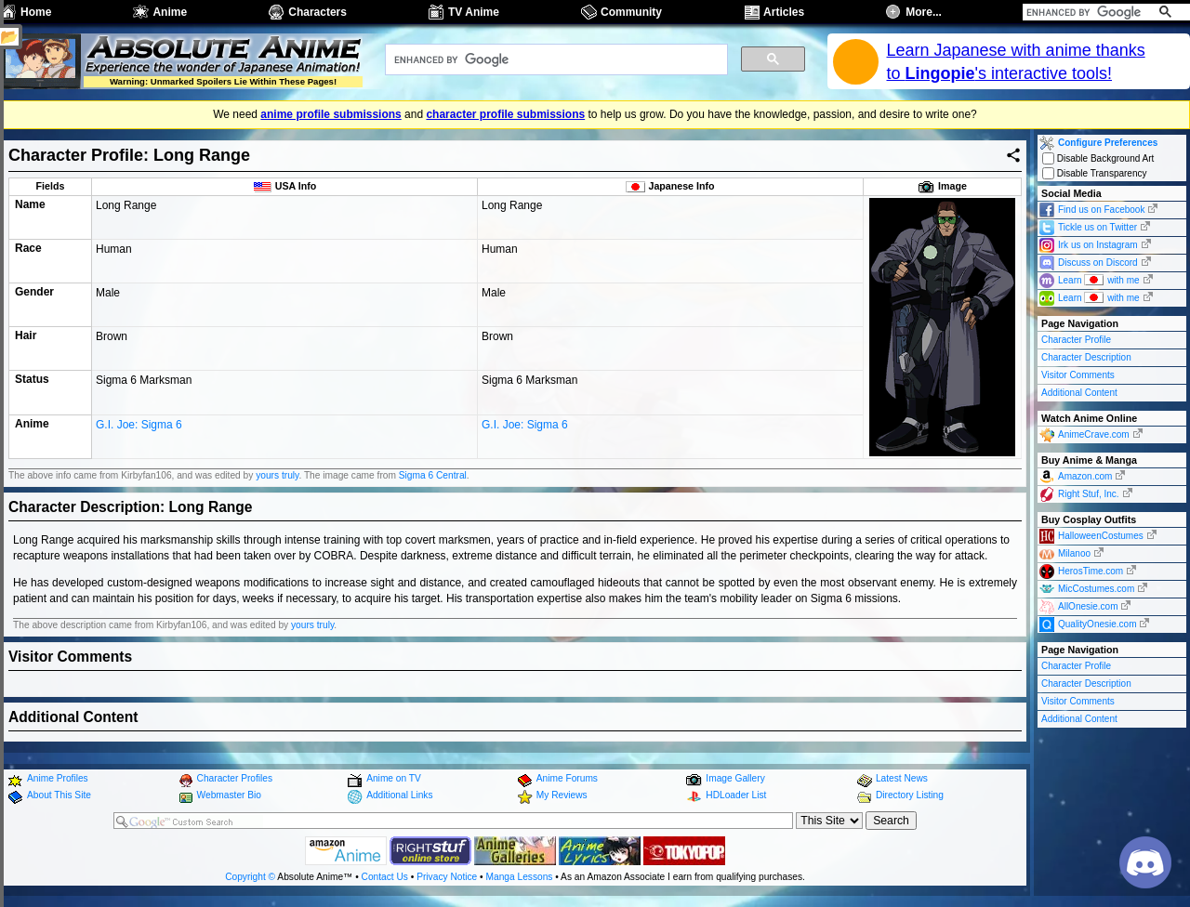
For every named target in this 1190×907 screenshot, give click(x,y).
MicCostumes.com (1096, 589)
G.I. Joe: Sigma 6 (139, 447)
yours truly (277, 475)
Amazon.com (1085, 476)
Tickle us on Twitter (1097, 227)
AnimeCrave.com (1094, 434)
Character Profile (1076, 340)
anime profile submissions (330, 114)
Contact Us (385, 877)
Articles (783, 12)
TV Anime (473, 12)
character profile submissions (505, 114)
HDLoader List (736, 795)
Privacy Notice (446, 877)
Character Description (1086, 357)
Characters (317, 12)
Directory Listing (910, 795)
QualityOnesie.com (1097, 624)
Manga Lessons (519, 877)
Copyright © (250, 877)
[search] (1085, 12)
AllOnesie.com (1087, 606)
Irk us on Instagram (1098, 245)
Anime (169, 12)
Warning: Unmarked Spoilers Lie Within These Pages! (223, 81)
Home (35, 12)
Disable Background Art (1098, 158)
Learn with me (1099, 279)
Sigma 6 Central (433, 475)
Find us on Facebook (1101, 209)
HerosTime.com (1090, 571)
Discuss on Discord (1098, 262)
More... (924, 12)
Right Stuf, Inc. (1088, 494)
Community (631, 12)
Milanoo (1074, 553)
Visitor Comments (1078, 375)
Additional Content (1079, 393)
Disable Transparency (1094, 173)
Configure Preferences (1107, 143)
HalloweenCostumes (1101, 536)
